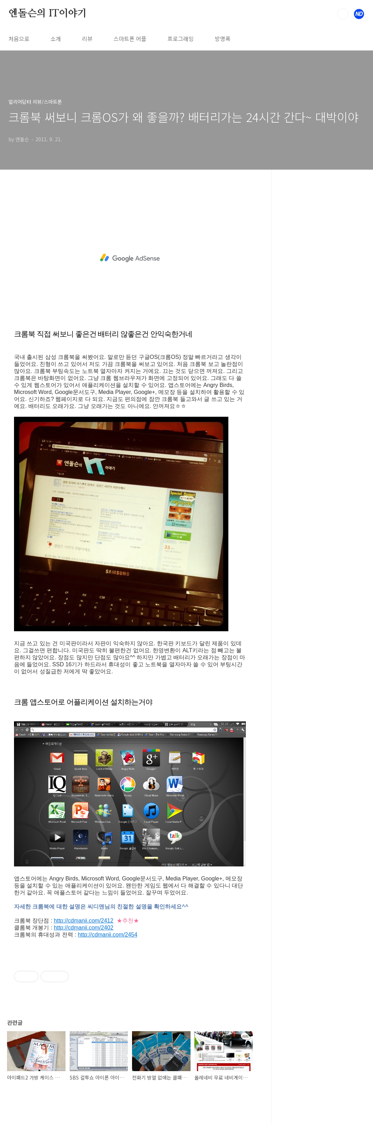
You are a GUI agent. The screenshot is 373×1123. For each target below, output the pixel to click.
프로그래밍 (180, 38)
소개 (55, 38)
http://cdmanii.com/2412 (83, 921)
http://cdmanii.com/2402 (83, 928)
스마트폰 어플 (129, 38)
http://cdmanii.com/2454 (107, 935)
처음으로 (18, 38)
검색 (343, 14)
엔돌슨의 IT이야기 (47, 14)
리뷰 (87, 38)
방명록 (222, 38)
